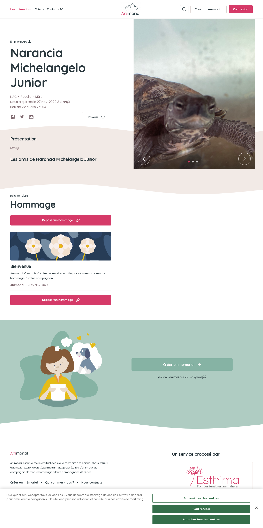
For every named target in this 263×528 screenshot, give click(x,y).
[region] (131, 508)
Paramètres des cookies (201, 498)
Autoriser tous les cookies (201, 519)
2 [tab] (194, 163)
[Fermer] (256, 507)
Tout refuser (201, 509)
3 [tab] (198, 163)
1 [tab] (190, 163)
